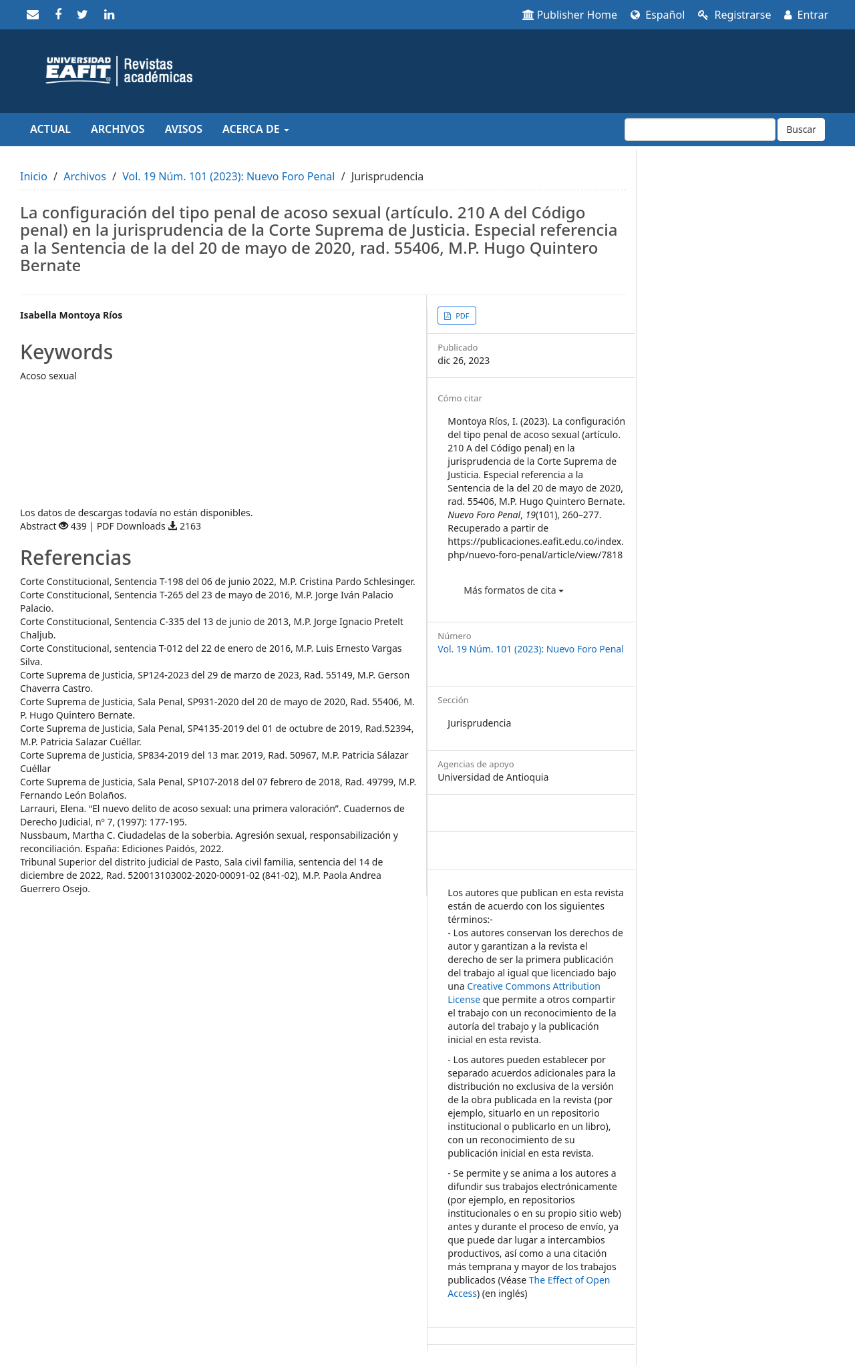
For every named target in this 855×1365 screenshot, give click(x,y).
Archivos (118, 129)
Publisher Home (570, 14)
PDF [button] (461, 316)
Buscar (801, 129)
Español (658, 14)
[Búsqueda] (700, 129)
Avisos (183, 129)
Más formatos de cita (514, 590)
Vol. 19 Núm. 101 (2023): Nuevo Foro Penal (228, 176)
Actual (50, 129)
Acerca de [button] (255, 129)
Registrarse (734, 14)
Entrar (806, 14)
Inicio (33, 176)
